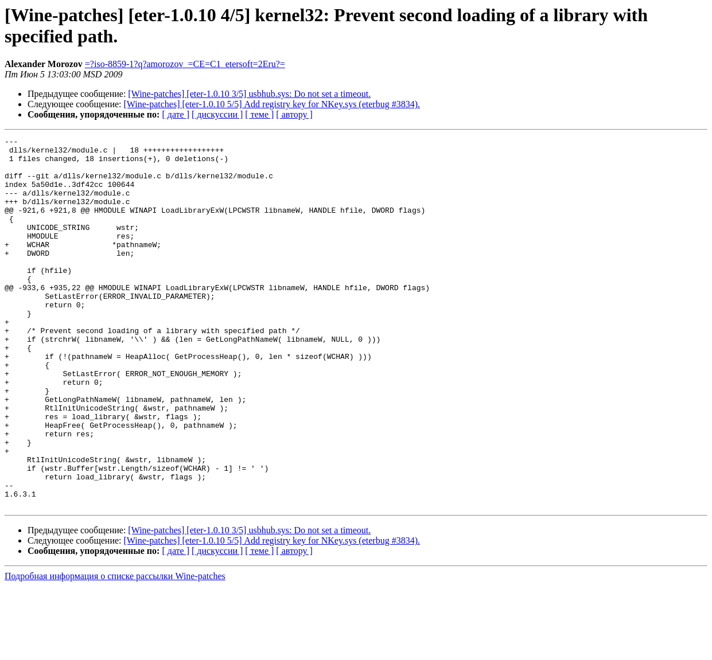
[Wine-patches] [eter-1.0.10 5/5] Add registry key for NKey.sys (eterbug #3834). (272, 104)
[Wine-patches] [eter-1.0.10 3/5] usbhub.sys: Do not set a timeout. (249, 94)
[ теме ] (259, 114)
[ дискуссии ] (217, 114)
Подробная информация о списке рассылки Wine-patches (115, 650)
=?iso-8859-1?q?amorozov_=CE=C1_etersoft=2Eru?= (185, 64)
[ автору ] (294, 114)
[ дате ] (175, 114)
